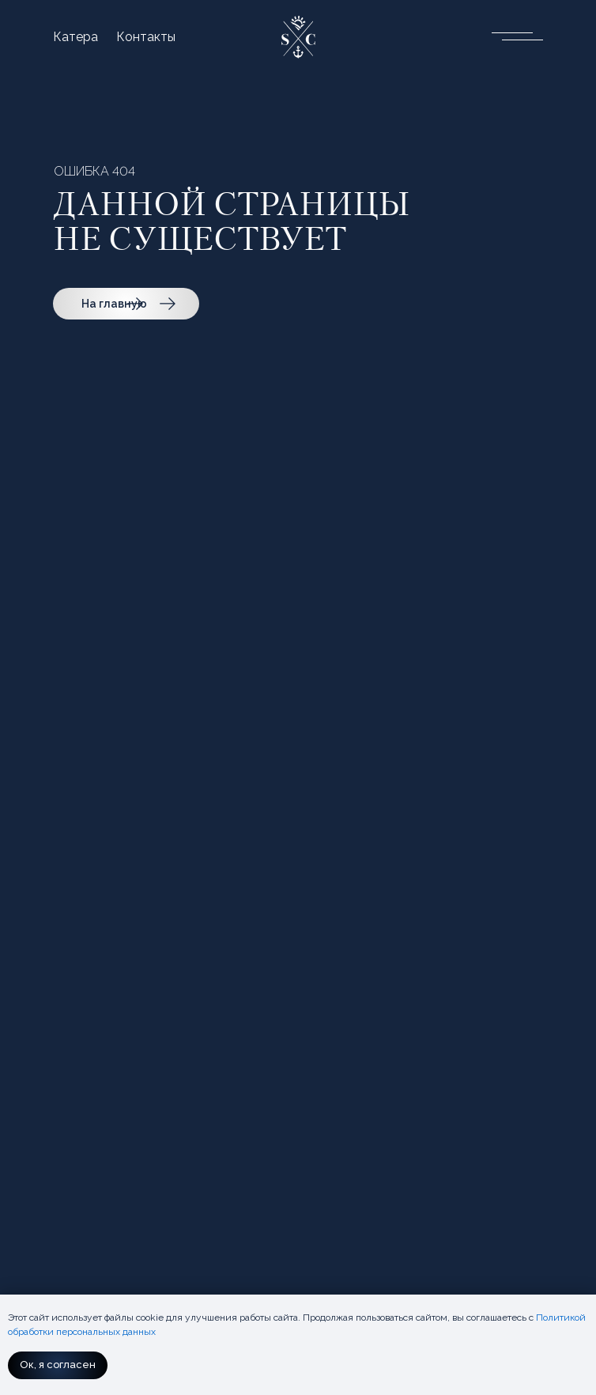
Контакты (145, 37)
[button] (511, 35)
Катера (75, 37)
